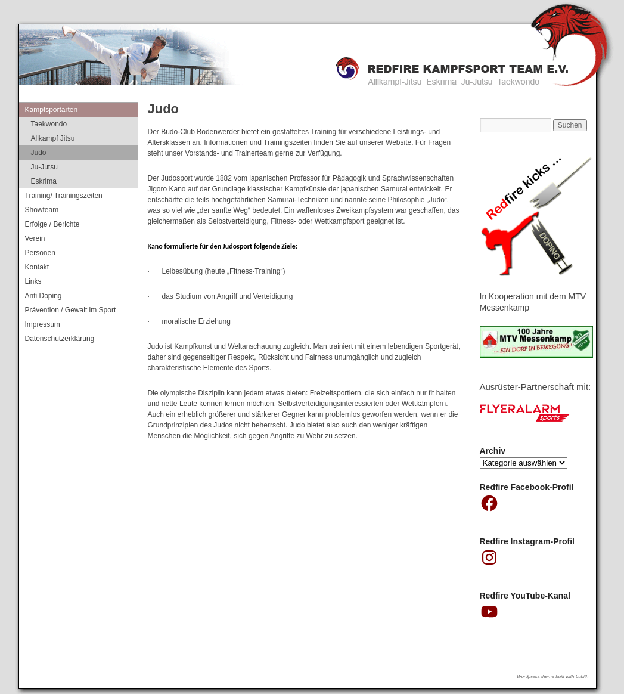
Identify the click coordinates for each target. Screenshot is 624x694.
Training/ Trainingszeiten (64, 195)
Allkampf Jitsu (53, 138)
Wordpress (529, 676)
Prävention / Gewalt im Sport (70, 310)
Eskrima (44, 181)
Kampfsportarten (51, 110)
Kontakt (37, 267)
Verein (35, 238)
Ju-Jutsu (44, 167)
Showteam (42, 210)
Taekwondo (49, 124)
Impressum (42, 324)
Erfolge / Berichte (52, 224)
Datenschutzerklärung (60, 338)
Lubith (582, 676)
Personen (40, 253)
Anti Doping (43, 296)
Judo (38, 152)
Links (33, 281)
